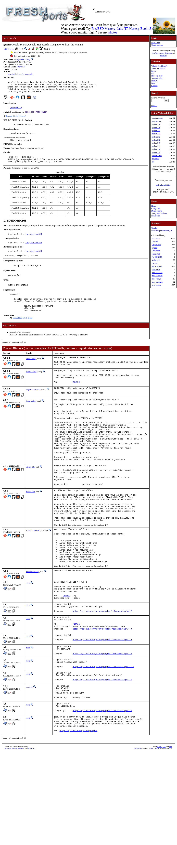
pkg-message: (9, 298)
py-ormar (155, 159)
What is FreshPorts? (159, 66)
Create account (157, 45)
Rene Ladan (31, 370)
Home (153, 206)
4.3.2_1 (6, 49)
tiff (153, 162)
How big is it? (157, 76)
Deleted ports (156, 211)
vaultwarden (157, 155)
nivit (28, 632)
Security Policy (157, 78)
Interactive (156, 269)
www (12, 49)
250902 (66, 648)
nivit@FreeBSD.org (22, 59)
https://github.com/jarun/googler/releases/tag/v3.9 (102, 699)
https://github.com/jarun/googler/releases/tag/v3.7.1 (103, 729)
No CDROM (157, 257)
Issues (153, 71)
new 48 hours (157, 276)
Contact (154, 86)
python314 (156, 149)
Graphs (154, 228)
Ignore (154, 247)
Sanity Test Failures (159, 213)
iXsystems (168, 53)
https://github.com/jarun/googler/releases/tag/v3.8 (102, 714)
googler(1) (16, 110)
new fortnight (157, 282)
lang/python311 (33, 240)
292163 (76, 398)
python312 (156, 137)
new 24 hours (157, 272)
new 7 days (156, 279)
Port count (156, 238)
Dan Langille (155, 821)
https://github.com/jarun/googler (20, 74)
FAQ (153, 73)
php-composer (157, 118)
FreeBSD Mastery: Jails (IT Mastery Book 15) (122, 28)
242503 (76, 681)
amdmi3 (29, 752)
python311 (156, 130)
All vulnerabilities (163, 185)
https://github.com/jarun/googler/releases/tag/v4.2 (102, 666)
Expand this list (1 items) (23, 329)
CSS (164, 820)
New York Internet (158, 53)
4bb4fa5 (20, 67)
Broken (155, 241)
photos (112, 32)
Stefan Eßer (30, 497)
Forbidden (156, 251)
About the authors (158, 68)
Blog (153, 83)
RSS (170, 820)
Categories (155, 208)
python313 (156, 143)
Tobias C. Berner (32, 572)
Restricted (156, 254)
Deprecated (156, 244)
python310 (156, 124)
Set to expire (157, 266)
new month (156, 285)
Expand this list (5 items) (16, 119)
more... (154, 105)
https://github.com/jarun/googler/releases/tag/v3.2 (102, 780)
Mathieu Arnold (32, 621)
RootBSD (163, 55)
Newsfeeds (155, 216)
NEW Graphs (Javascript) (161, 230)
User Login (155, 42)
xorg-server (156, 121)
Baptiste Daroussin (33, 406)
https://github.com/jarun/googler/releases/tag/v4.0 (102, 686)
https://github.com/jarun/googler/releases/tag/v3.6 (102, 744)
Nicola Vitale (31, 385)
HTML (159, 820)
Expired (155, 263)
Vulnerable (156, 260)
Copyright (137, 821)
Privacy (154, 81)
